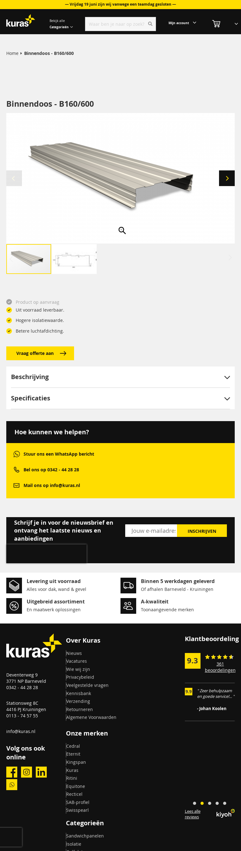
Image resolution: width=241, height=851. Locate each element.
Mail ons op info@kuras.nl (52, 485)
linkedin (41, 772)
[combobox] (120, 24)
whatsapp (16, 454)
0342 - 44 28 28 (22, 687)
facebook (11, 772)
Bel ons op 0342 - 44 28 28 (51, 470)
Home (12, 53)
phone (16, 470)
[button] (227, 178)
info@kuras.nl (20, 731)
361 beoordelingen (220, 667)
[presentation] (46, 553)
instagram (26, 772)
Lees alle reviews (193, 814)
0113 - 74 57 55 (22, 716)
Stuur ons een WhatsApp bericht (59, 454)
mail (16, 485)
